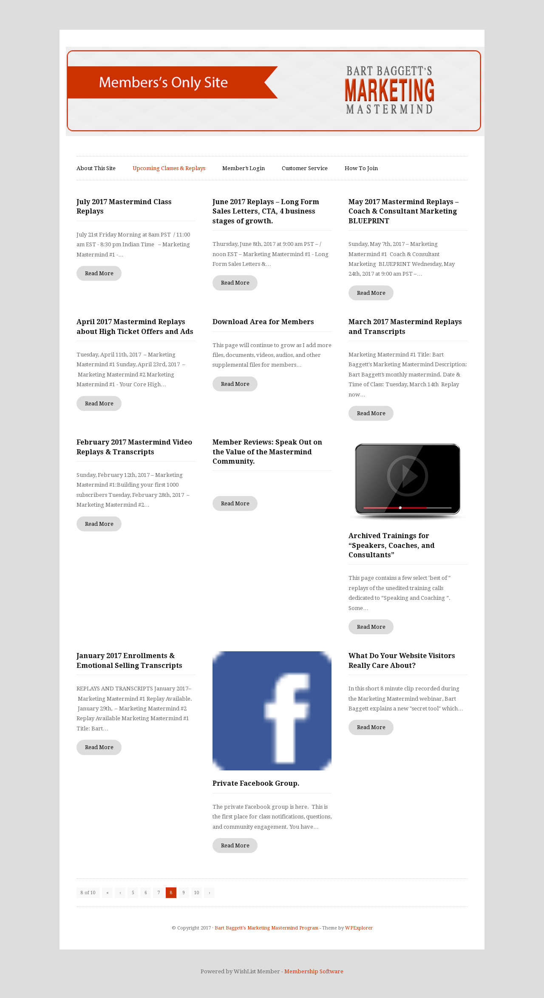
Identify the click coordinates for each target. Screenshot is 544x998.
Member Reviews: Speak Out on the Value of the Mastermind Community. (267, 451)
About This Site (96, 168)
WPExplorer (359, 928)
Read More (99, 273)
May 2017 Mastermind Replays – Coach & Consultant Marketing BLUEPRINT (403, 211)
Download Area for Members (263, 322)
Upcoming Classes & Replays (169, 168)
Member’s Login (243, 168)
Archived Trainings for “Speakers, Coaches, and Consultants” (391, 545)
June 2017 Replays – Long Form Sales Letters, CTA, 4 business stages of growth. (265, 211)
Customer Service (305, 168)
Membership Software (313, 971)
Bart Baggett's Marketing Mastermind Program (266, 928)
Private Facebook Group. (256, 783)
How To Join (361, 168)
